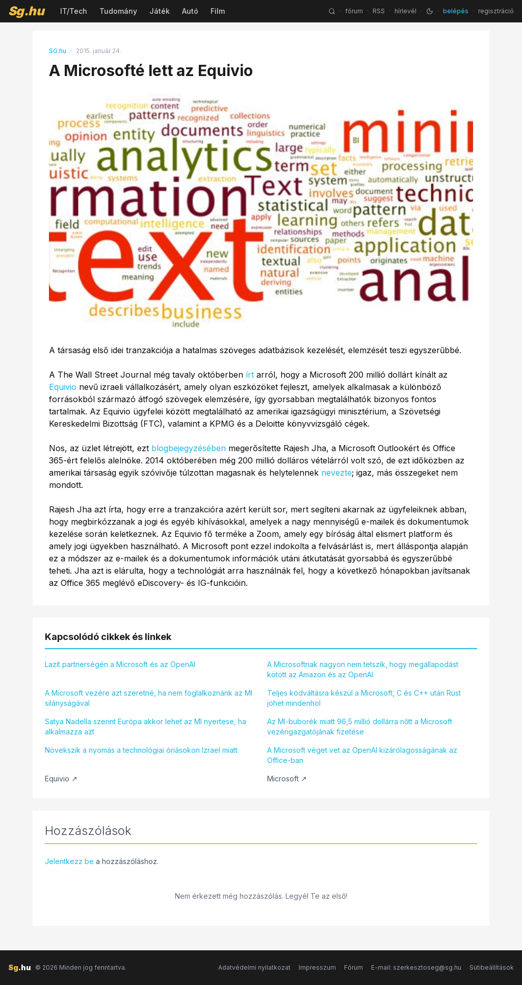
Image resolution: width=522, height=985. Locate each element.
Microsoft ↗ (287, 778)
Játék (159, 11)
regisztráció (496, 11)
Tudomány (118, 11)
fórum (354, 11)
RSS (379, 11)
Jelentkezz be (69, 861)
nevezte (336, 472)
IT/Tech (73, 11)
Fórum (353, 967)
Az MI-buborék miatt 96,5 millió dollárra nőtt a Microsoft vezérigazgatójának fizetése (359, 726)
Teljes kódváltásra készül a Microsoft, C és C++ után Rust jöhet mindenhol (364, 697)
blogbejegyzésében (188, 448)
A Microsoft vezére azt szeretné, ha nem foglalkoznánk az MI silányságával (148, 697)
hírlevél (405, 11)
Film (218, 11)
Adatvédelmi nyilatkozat (254, 967)
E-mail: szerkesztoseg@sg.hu (416, 967)
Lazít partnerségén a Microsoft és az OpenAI (120, 664)
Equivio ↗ (61, 778)
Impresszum (317, 967)
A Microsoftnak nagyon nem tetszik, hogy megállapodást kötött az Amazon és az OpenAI (362, 669)
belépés (455, 11)
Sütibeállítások (491, 967)
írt (250, 375)
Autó (190, 11)
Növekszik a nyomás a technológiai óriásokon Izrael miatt (141, 750)
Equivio (62, 387)
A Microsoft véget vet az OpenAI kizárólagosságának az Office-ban (362, 755)
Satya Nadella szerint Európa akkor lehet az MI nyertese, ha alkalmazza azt (145, 726)
